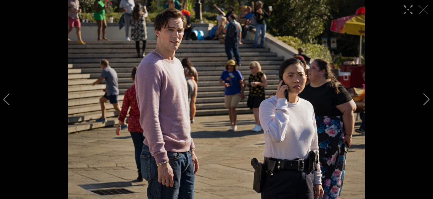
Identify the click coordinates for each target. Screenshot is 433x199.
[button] (6, 99)
